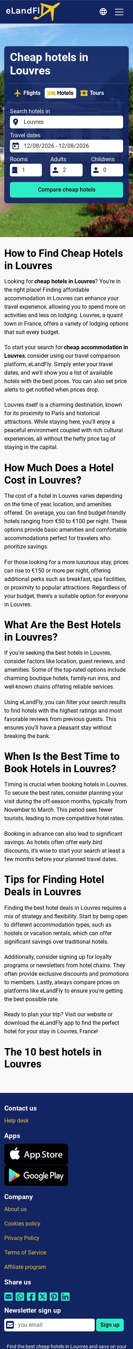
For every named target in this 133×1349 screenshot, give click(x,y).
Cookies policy (22, 1223)
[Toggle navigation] (119, 12)
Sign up (110, 1324)
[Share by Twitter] (42, 1301)
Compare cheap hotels (66, 189)
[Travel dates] (71, 146)
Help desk (16, 1120)
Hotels (60, 93)
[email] (54, 1325)
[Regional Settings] (104, 12)
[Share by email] (8, 1301)
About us (15, 1209)
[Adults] (71, 170)
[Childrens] (111, 170)
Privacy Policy (21, 1238)
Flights (26, 93)
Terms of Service (25, 1252)
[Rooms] (30, 170)
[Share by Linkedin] (65, 1301)
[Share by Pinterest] (54, 1301)
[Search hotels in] (71, 122)
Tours (92, 93)
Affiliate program (25, 1267)
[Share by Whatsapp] (20, 1301)
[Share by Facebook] (31, 1301)
